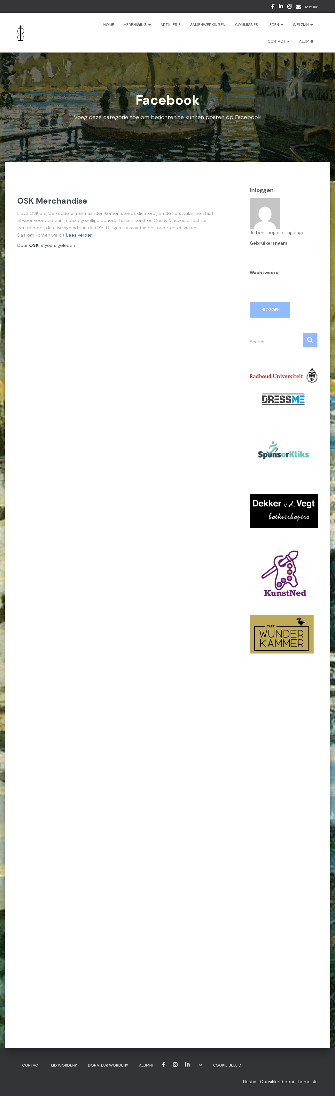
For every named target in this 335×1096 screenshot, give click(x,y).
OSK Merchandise (52, 201)
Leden (275, 24)
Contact (279, 41)
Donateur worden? (108, 1065)
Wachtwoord (264, 272)
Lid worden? (64, 1065)
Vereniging (137, 24)
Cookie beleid (227, 1065)
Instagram (289, 7)
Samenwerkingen (207, 24)
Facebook (273, 7)
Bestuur (310, 7)
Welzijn (303, 24)
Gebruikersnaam (268, 243)
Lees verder (79, 235)
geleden (58, 245)
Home (108, 24)
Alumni (306, 41)
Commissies (246, 24)
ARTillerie (170, 24)
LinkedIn (281, 7)
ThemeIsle (307, 1081)
